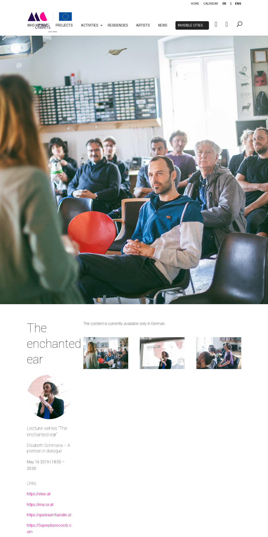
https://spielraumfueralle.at (49, 515)
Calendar (210, 3)
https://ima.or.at (40, 504)
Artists (143, 25)
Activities (89, 25)
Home (195, 3)
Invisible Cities (190, 25)
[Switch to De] (224, 3)
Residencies (118, 25)
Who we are (37, 25)
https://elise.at (38, 494)
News (162, 25)
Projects (64, 25)
